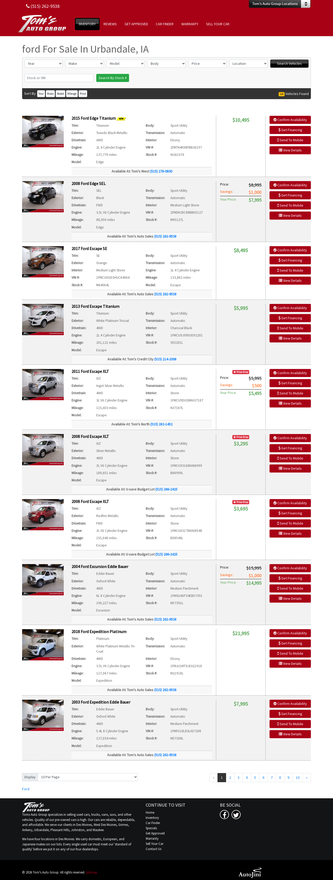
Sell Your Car (154, 843)
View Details (290, 150)
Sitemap (91, 872)
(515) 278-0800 (161, 171)
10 (297, 777)
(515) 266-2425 (166, 489)
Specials (151, 828)
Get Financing (290, 129)
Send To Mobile (290, 140)
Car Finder (153, 823)
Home (150, 812)
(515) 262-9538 (165, 236)
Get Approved (155, 833)
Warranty (152, 838)
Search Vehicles (289, 63)
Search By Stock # (113, 77)
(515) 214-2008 (165, 359)
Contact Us (153, 849)
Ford (25, 789)
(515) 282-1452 (161, 424)
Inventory (152, 817)
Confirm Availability (290, 119)
